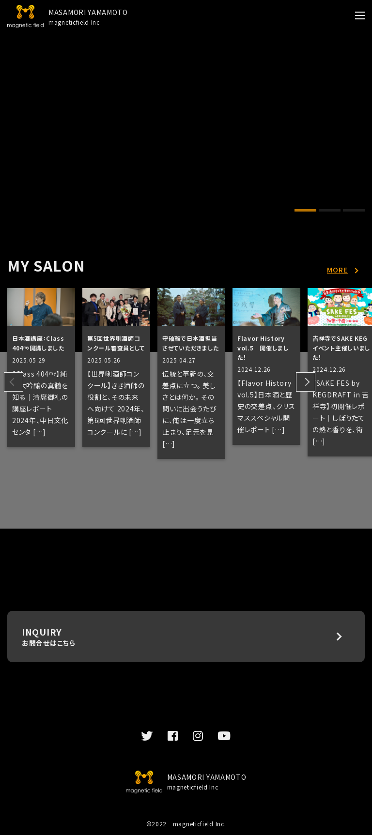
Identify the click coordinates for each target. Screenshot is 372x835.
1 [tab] (305, 211)
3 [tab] (354, 211)
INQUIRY (186, 636)
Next (305, 382)
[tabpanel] (186, 70)
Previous (13, 382)
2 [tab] (330, 211)
